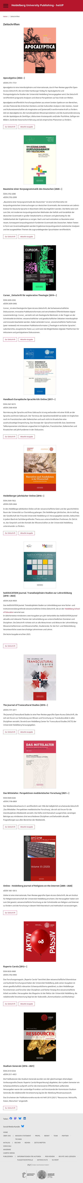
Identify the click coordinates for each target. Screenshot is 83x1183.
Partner (64, 1135)
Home (5, 16)
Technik (18, 1139)
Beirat (46, 1135)
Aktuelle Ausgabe (26, 127)
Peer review (49, 1156)
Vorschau (7, 1146)
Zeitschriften (39, 1142)
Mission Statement (22, 1135)
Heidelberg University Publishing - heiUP (37, 5)
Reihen (27, 1142)
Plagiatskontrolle (24, 1160)
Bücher (17, 1142)
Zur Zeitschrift (10, 127)
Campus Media (9, 1152)
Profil (37, 1135)
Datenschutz (41, 1160)
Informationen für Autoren (28, 1156)
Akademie (7, 1149)
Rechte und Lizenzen (66, 1156)
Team (55, 1135)
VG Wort (54, 1160)
